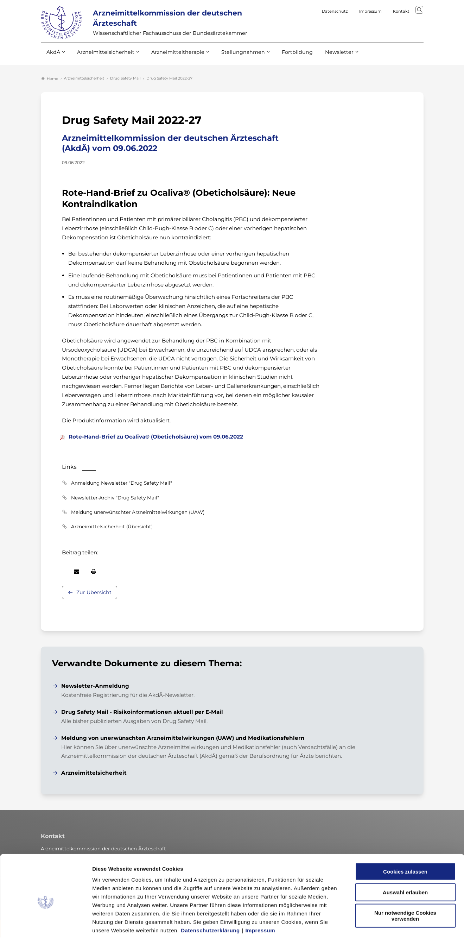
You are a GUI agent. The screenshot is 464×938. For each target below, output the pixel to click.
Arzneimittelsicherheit (103, 56)
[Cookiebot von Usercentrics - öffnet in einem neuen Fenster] (45, 924)
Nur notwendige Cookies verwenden (405, 881)
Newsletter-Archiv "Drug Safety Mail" (115, 498)
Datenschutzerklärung (210, 896)
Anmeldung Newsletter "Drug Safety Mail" (121, 483)
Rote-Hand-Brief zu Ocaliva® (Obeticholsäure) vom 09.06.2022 (156, 437)
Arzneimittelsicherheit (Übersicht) (112, 527)
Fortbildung (285, 56)
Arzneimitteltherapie (172, 56)
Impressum (260, 896)
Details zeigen (374, 924)
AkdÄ (52, 56)
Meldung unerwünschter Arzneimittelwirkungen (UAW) (137, 512)
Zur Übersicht (94, 593)
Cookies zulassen (405, 837)
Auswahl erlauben (405, 858)
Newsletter (325, 56)
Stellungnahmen (234, 56)
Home (49, 78)
